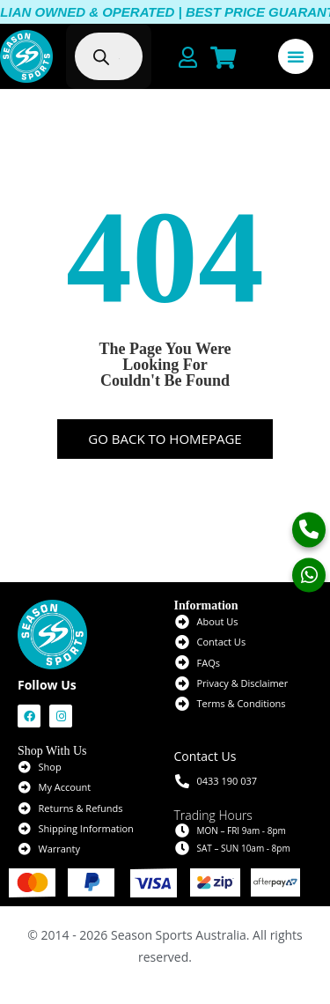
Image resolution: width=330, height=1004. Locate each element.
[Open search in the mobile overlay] (116, 56)
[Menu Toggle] (295, 56)
